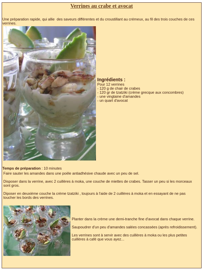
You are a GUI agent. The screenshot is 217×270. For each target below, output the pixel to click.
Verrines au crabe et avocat (101, 6)
